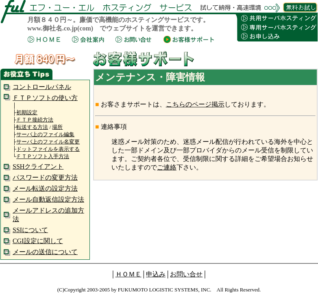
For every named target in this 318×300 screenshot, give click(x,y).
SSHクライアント (38, 166)
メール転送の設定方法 (45, 188)
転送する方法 (32, 127)
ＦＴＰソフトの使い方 (45, 97)
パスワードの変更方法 (45, 177)
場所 (57, 127)
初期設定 (26, 112)
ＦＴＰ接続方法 (34, 120)
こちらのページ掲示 (195, 104)
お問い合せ (186, 274)
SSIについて (30, 229)
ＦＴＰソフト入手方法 (42, 156)
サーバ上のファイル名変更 (48, 142)
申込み (156, 274)
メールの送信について (45, 251)
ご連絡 (166, 167)
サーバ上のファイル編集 (45, 134)
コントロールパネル (42, 86)
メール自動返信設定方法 (48, 199)
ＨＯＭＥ (128, 274)
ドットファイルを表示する (48, 149)
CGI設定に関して (38, 240)
